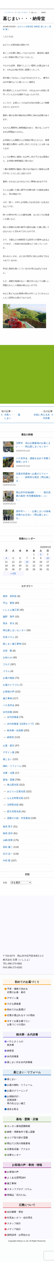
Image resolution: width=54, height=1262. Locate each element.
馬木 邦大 (8, 623)
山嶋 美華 (8, 840)
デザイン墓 (8, 752)
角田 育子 (8, 826)
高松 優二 (8, 847)
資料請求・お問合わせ (18, 1235)
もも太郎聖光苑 (15, 798)
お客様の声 (8, 691)
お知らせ (7, 657)
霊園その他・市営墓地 (18, 818)
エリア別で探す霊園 (17, 1137)
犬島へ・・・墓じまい (12, 416)
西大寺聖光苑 (14, 811)
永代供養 (7, 712)
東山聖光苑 (13, 784)
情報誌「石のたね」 (17, 1195)
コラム (6, 671)
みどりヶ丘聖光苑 (25, 26)
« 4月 (13, 573)
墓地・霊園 (8, 779)
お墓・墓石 (8, 745)
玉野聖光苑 (13, 804)
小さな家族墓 (14, 1004)
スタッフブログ (22, 12)
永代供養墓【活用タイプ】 (21, 724)
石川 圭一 (8, 854)
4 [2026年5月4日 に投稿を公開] (6, 558)
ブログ (6, 664)
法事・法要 (8, 773)
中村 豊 (6, 860)
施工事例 (7, 698)
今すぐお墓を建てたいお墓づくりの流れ (18, 1023)
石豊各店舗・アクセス (18, 1149)
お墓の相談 (8, 678)
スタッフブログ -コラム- (19, 1189)
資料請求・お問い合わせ (27, 4)
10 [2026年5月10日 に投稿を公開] (47, 558)
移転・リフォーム (12, 766)
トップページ (9, 12)
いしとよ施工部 (11, 610)
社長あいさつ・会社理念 (19, 1217)
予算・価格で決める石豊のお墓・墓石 (17, 990)
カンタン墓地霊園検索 (18, 1126)
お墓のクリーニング (17, 1090)
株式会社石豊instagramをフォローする (27, 942)
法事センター (14, 1155)
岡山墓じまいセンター (14, 630)
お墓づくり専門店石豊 (5, 4)
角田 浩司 (8, 833)
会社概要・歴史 (15, 1212)
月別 (5, 882)
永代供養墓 (13, 717)
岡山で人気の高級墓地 (18, 1143)
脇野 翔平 (8, 616)
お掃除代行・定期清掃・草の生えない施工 (16, 1100)
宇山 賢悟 (8, 603)
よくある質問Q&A (16, 1177)
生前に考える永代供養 (42, 416)
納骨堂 (37, 26)
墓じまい (44, 26)
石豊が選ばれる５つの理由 (21, 1015)
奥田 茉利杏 (10, 596)
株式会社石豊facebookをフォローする (27, 921)
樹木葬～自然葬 (15, 730)
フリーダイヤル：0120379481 (39, 4)
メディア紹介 (14, 1229)
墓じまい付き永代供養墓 (19, 1062)
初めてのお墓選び (16, 1009)
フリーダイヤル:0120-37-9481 (27, 378)
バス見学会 (8, 705)
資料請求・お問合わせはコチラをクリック (27, 394)
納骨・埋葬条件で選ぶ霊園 (21, 1132)
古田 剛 (7, 650)
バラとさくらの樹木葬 (15, 1043)
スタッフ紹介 (14, 1223)
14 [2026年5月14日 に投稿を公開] (27, 562)
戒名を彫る (13, 1109)
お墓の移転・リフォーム (19, 1085)
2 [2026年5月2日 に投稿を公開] (40, 554)
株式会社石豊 (17, 904)
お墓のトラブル (11, 685)
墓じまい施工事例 (12, 644)
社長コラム (8, 637)
